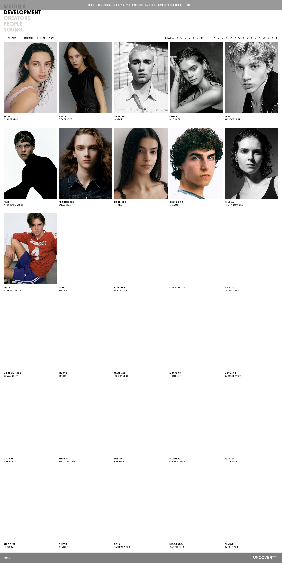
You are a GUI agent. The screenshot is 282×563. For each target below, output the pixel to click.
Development (22, 12)
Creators (17, 18)
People (13, 24)
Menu (7, 557)
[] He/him (10, 37)
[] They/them (45, 37)
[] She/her (26, 37)
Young (13, 29)
